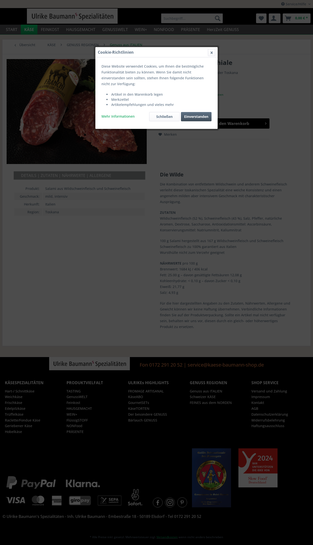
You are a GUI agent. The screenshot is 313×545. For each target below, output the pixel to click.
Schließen (164, 116)
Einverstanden (196, 116)
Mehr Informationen (118, 116)
